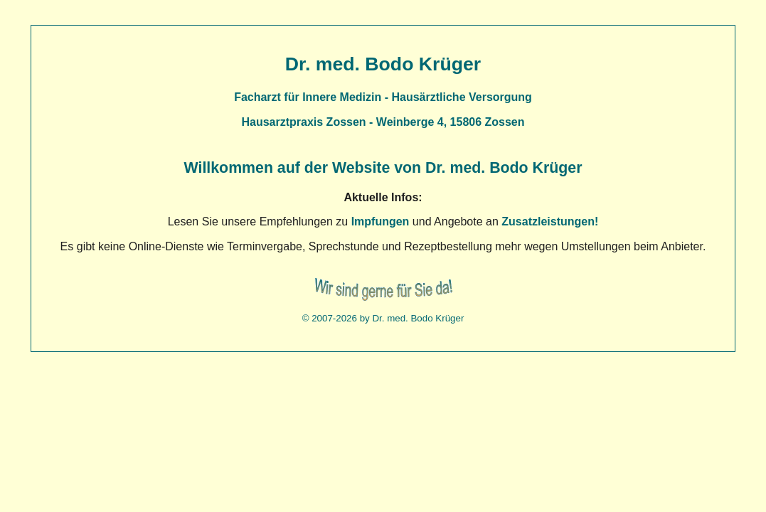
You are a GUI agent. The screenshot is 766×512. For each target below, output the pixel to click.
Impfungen (380, 221)
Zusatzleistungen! (549, 221)
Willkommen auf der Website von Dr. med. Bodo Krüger (383, 167)
